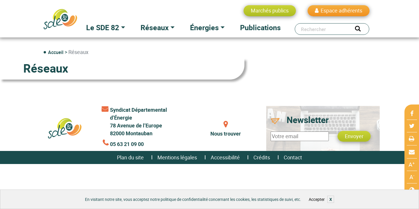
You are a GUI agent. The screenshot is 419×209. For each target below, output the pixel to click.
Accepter (317, 199)
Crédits (261, 157)
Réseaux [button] (155, 27)
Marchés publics (270, 10)
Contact (293, 157)
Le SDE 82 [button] (102, 27)
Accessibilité (225, 157)
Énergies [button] (204, 27)
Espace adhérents (341, 10)
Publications (260, 27)
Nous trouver (225, 133)
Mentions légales (177, 157)
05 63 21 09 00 (127, 143)
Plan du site (130, 157)
